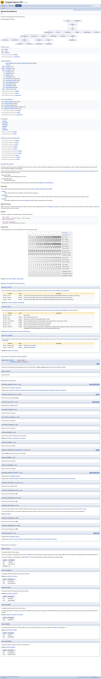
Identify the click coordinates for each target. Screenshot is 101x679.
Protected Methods (87, 10)
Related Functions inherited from (10, 157)
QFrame (7, 63)
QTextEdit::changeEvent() (15, 390)
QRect (3, 66)
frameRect (8, 66)
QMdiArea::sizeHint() (33, 539)
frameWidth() (27, 200)
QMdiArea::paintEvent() (15, 478)
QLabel (95, 206)
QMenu (2, 206)
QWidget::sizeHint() (15, 536)
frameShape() (75, 339)
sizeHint (7, 89)
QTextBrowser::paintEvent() (69, 478)
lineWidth (8, 75)
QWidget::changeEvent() (16, 387)
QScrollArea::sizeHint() (52, 539)
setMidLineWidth (9, 87)
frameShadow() (67, 339)
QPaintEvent (11, 108)
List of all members (97, 10)
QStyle (35, 310)
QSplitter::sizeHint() (42, 539)
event (5, 105)
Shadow (6, 49)
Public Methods (80, 10)
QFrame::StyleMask (8, 335)
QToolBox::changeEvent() (60, 390)
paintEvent (6, 108)
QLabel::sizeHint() (13, 539)
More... (24, 16)
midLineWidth (9, 77)
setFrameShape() (68, 171)
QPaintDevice (17, 56)
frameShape (8, 70)
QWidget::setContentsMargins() (46, 182)
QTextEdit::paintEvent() (25, 478)
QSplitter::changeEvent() (49, 390)
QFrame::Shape (8, 278)
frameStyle (8, 71)
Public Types (75, 10)
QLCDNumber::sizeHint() (23, 539)
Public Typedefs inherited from (10, 140)
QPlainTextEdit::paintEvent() (36, 478)
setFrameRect (9, 78)
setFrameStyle (9, 83)
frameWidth (8, 73)
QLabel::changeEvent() (39, 390)
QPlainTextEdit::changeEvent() (27, 390)
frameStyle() (41, 339)
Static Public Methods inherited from (11, 151)
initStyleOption (7, 106)
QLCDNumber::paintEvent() (57, 478)
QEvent (11, 101)
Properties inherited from (9, 131)
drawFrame (6, 103)
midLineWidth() (20, 278)
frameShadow (9, 68)
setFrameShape (9, 82)
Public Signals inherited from (9, 142)
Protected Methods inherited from (11, 110)
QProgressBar (50, 206)
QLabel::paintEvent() (47, 478)
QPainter (11, 103)
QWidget (16, 54)
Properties (92, 10)
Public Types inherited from (9, 54)
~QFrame (8, 65)
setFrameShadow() (78, 171)
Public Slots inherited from (9, 146)
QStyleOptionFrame (15, 106)
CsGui (2, 13)
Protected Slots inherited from (10, 155)
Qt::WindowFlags (23, 63)
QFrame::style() (16, 331)
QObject (17, 93)
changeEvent (7, 101)
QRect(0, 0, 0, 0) (28, 557)
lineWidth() (14, 278)
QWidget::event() (14, 405)
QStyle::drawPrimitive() (25, 331)
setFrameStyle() (91, 171)
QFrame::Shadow (8, 287)
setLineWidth (8, 85)
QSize (3, 89)
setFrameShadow (9, 80)
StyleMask (7, 52)
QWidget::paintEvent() (15, 476)
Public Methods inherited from (10, 91)
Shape (6, 51)
